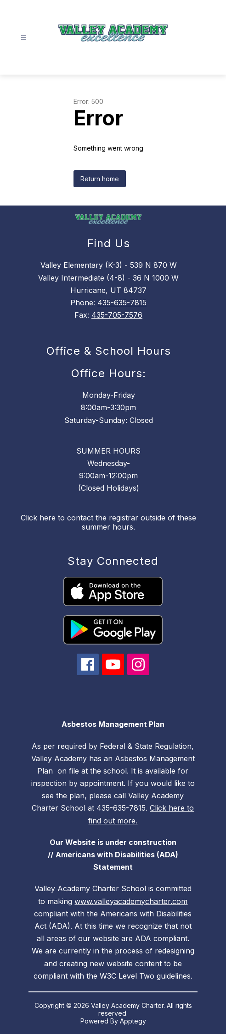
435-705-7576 (116, 314)
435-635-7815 (122, 302)
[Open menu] (23, 37)
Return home (99, 179)
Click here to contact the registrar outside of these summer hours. (108, 522)
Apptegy (133, 1021)
